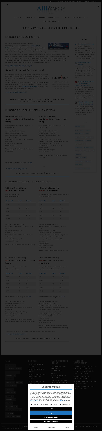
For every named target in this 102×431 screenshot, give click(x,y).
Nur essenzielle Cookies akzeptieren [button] (51, 417)
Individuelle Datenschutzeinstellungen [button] (51, 421)
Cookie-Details (35, 427)
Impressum (67, 427)
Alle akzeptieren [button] (51, 413)
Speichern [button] (51, 408)
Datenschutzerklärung (35, 400)
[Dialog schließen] (72, 385)
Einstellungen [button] (63, 400)
